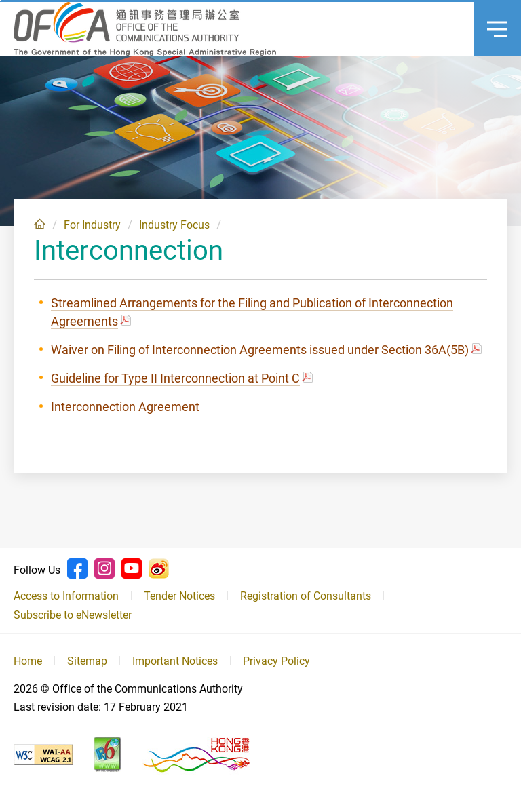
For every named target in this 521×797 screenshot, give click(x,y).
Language (375, 29)
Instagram (104, 568)
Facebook (77, 568)
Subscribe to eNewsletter (73, 614)
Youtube (131, 568)
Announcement (443, 29)
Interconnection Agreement (125, 407)
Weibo (159, 568)
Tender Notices (179, 595)
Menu (490, 17)
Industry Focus (174, 224)
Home (39, 223)
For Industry (92, 224)
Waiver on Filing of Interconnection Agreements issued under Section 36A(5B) (260, 350)
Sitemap (87, 661)
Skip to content (0, 0)
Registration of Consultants (305, 595)
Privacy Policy (276, 661)
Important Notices (175, 661)
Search (409, 29)
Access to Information (66, 595)
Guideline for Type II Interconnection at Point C (175, 378)
